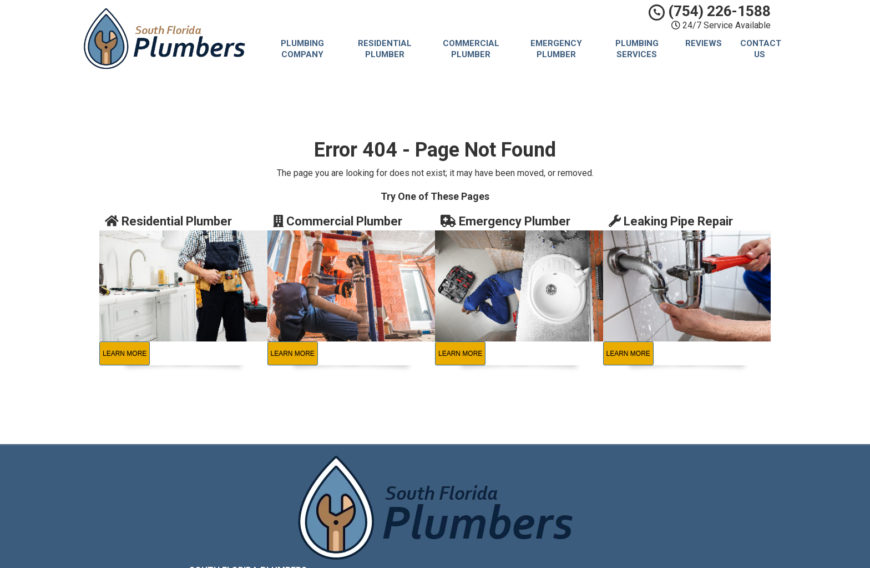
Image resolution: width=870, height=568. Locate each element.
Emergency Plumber (556, 48)
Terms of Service (505, 495)
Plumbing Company (302, 48)
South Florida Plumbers (516, 470)
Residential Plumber (385, 48)
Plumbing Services (637, 48)
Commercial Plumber (471, 48)
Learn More (124, 354)
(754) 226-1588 (710, 11)
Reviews (703, 43)
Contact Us (760, 48)
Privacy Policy (499, 482)
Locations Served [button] (509, 521)
